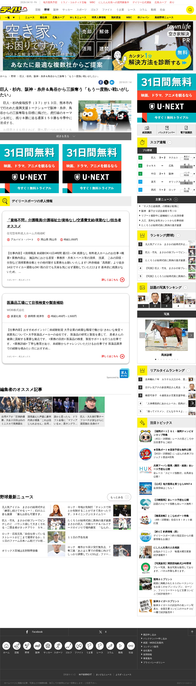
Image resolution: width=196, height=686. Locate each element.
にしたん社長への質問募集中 (114, 2)
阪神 (55, 9)
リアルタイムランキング (167, 370)
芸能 (37, 9)
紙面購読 (147, 132)
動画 (153, 9)
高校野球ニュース (164, 17)
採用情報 (147, 654)
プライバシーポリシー (154, 662)
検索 (190, 10)
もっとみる (116, 497)
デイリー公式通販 (141, 2)
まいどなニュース (104, 674)
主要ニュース (163, 199)
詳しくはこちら (113, 279)
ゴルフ (94, 9)
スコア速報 (158, 142)
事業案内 (147, 658)
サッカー (67, 9)
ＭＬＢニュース (78, 17)
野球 (46, 9)
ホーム (3, 76)
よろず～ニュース (123, 674)
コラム (143, 9)
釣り (172, 2)
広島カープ (160, 2)
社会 (162, 9)
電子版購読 (186, 132)
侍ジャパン (143, 17)
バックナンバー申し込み (155, 638)
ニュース (29, 17)
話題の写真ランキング (165, 287)
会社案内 (147, 650)
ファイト (107, 9)
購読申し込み (149, 634)
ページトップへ (192, 632)
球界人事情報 (99, 17)
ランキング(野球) (162, 235)
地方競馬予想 (50, 2)
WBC (92, 2)
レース (131, 9)
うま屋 (120, 9)
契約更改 (116, 17)
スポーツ (81, 9)
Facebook (37, 632)
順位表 (43, 17)
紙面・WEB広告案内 (153, 642)
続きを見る (62, 136)
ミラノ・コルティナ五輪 (73, 2)
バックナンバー (166, 132)
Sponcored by (118, 373)
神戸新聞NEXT (85, 674)
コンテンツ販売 (150, 646)
